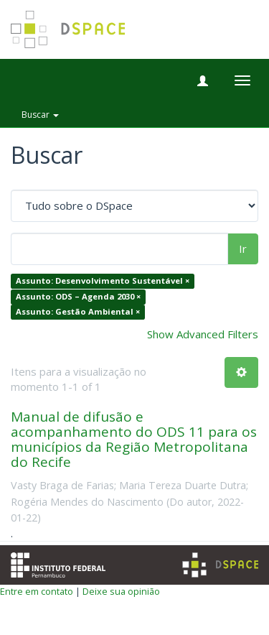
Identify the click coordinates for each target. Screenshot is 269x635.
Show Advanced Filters (202, 334)
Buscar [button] (40, 114)
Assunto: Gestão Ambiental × (78, 312)
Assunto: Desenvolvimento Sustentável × (102, 281)
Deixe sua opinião (121, 591)
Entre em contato (36, 591)
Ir (243, 248)
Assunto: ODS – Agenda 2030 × (78, 296)
